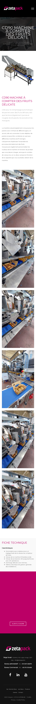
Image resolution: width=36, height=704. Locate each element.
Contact (20, 692)
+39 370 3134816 (27, 667)
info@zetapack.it (20, 660)
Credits (29, 697)
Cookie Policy (20, 700)
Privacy (13, 700)
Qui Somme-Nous (12, 689)
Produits (27, 689)
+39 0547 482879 (27, 664)
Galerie (15, 692)
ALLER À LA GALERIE (18, 623)
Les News (21, 689)
